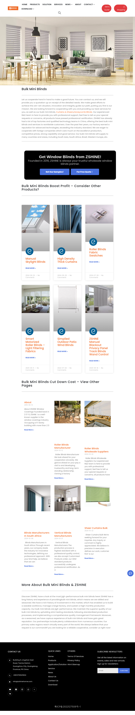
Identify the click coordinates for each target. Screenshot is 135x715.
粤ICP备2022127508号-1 (67, 707)
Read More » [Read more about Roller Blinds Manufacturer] (59, 478)
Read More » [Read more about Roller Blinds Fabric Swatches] (94, 262)
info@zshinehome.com (22, 682)
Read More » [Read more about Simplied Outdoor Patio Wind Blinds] (62, 352)
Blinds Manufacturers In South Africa (36, 535)
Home (24, 4)
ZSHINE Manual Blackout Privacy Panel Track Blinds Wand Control (98, 347)
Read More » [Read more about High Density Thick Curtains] (62, 268)
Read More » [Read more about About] (29, 430)
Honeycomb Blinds (83, 112)
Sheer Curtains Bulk (95, 528)
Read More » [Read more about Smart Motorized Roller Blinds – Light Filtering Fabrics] (31, 358)
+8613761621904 (19, 675)
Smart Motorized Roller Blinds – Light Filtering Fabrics (35, 345)
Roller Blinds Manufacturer (62, 447)
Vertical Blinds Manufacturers (63, 535)
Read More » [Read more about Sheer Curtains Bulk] (89, 559)
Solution (46, 4)
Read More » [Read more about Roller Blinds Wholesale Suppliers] (89, 479)
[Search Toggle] (59, 12)
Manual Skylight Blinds (35, 260)
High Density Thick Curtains (67, 260)
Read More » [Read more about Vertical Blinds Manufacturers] (59, 575)
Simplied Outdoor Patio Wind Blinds (67, 342)
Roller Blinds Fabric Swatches (97, 252)
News (68, 4)
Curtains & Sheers (65, 112)
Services (58, 4)
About (78, 4)
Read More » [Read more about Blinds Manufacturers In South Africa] (29, 566)
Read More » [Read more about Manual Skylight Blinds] (31, 268)
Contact (88, 4)
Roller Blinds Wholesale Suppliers (96, 450)
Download (27, 9)
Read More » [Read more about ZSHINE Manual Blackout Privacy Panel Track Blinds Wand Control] (94, 361)
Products (35, 4)
